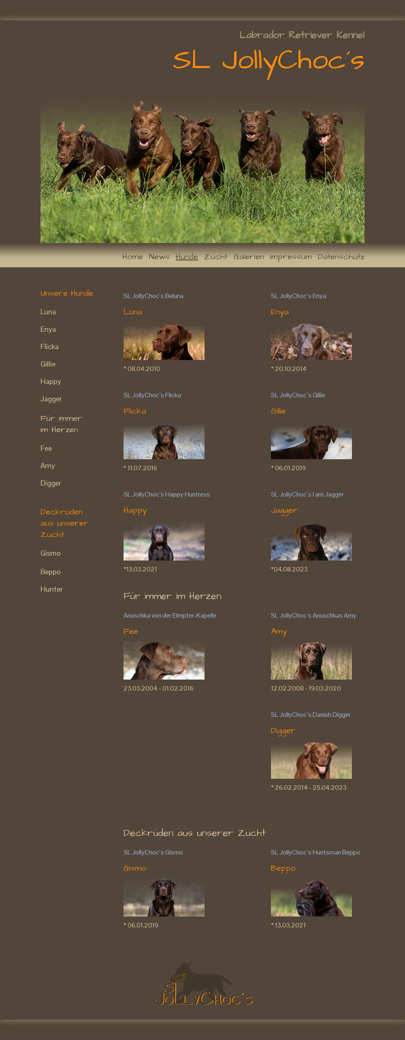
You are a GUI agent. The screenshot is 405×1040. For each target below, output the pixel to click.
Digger (50, 483)
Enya (48, 329)
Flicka (49, 346)
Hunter (51, 589)
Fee (46, 448)
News (159, 256)
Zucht (216, 256)
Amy (47, 465)
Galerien (249, 256)
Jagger (51, 398)
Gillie (47, 364)
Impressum (291, 256)
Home (132, 256)
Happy (50, 381)
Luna (48, 311)
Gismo (50, 553)
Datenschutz (341, 256)
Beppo (50, 571)
